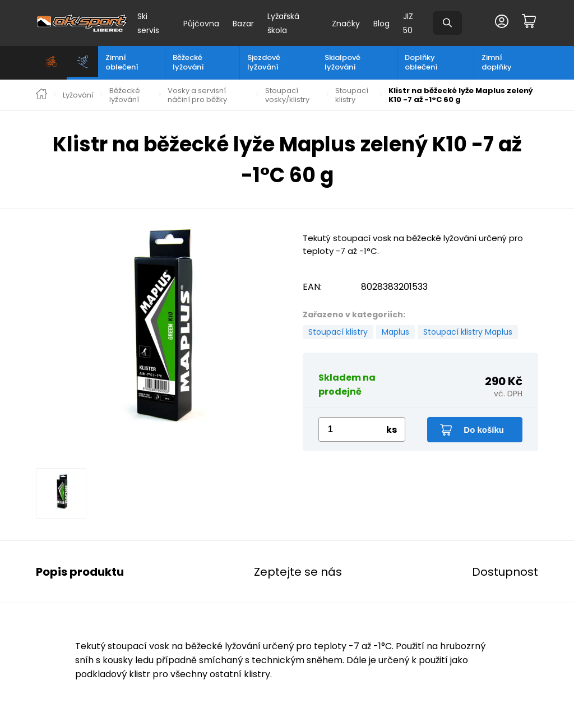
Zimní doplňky (497, 62)
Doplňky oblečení (421, 62)
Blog (381, 23)
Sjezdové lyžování (263, 62)
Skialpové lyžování (342, 62)
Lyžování (78, 95)
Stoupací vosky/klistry (287, 95)
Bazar (243, 23)
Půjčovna (201, 23)
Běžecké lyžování (188, 62)
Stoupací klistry (351, 95)
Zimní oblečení (121, 62)
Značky (346, 23)
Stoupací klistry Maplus (467, 331)
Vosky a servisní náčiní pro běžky (197, 95)
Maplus (395, 331)
